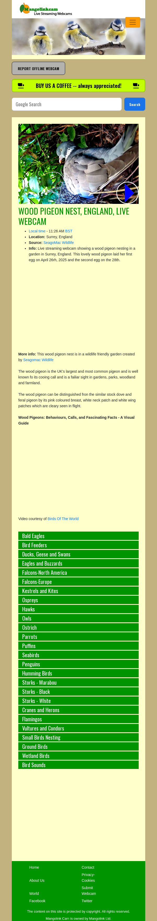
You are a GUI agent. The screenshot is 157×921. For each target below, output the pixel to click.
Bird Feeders (34, 545)
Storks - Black (36, 691)
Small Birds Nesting (41, 737)
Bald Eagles (33, 536)
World (34, 893)
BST (68, 231)
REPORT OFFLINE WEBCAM (38, 68)
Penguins (31, 664)
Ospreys (30, 600)
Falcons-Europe (37, 581)
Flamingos (32, 719)
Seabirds (30, 655)
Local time (37, 231)
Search (134, 104)
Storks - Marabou (39, 682)
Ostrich (29, 627)
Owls (26, 618)
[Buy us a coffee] (78, 85)
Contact (88, 867)
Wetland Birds (35, 756)
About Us (36, 880)
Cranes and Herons (40, 710)
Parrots (29, 636)
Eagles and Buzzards (42, 563)
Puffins (29, 646)
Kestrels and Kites (40, 591)
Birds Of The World (62, 519)
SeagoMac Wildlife (58, 243)
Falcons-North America (44, 572)
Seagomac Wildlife (38, 360)
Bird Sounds (34, 765)
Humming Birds (37, 673)
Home (34, 867)
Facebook (37, 901)
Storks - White (36, 701)
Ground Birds (35, 746)
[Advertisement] (73, 818)
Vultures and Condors (43, 728)
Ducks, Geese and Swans (46, 554)
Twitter (87, 901)
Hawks (28, 609)
